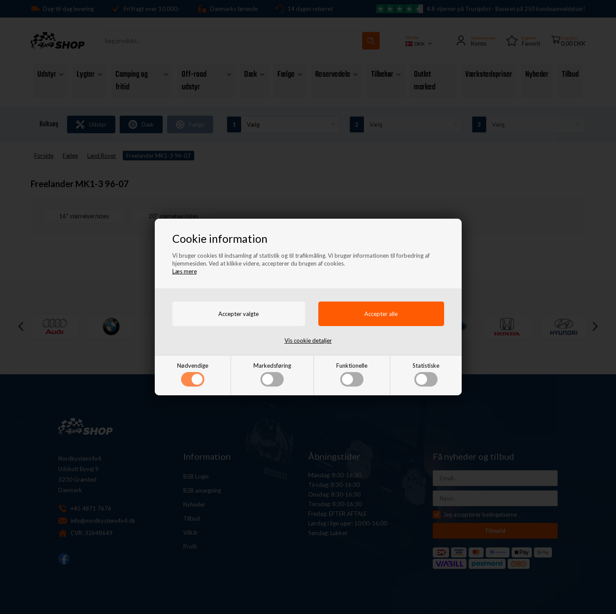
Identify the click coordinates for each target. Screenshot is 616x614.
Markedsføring (272, 374)
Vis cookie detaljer (308, 340)
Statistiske (426, 374)
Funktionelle (351, 374)
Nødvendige (192, 374)
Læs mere (184, 271)
